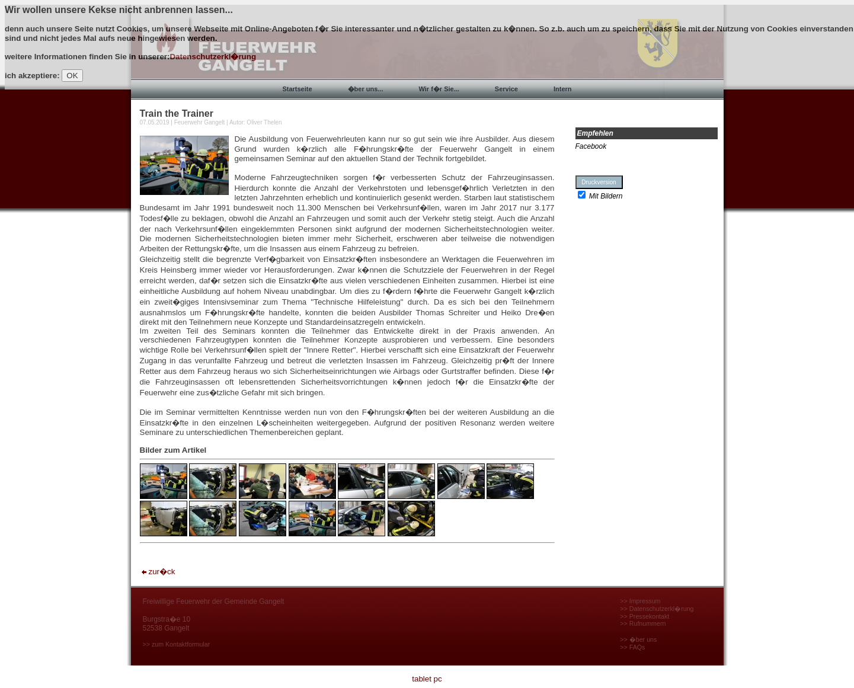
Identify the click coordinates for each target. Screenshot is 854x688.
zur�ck (157, 571)
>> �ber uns (638, 639)
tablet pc (427, 678)
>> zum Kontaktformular (176, 644)
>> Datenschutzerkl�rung (656, 608)
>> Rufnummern (643, 623)
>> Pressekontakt (644, 616)
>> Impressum (640, 600)
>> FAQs (632, 647)
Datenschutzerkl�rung (212, 56)
